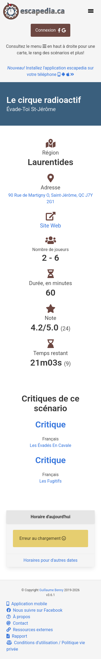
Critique (50, 424)
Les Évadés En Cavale (50, 445)
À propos (18, 616)
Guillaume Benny (51, 590)
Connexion (50, 30)
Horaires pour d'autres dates (50, 560)
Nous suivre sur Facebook (34, 610)
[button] (90, 11)
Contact (17, 623)
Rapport (16, 636)
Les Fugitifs (50, 481)
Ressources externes (29, 629)
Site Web (50, 225)
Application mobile (26, 603)
